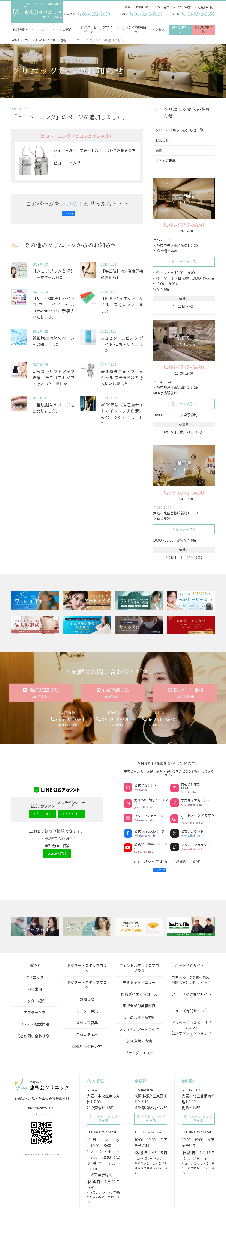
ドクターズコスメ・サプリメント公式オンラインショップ (191, 1024)
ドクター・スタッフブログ (87, 980)
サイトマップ (41, 1111)
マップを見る (184, 260)
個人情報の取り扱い (42, 1105)
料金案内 (65, 28)
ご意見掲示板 (87, 1030)
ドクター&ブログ (88, 28)
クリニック (43, 28)
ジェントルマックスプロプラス (139, 963)
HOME (34, 960)
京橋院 (140, 1077)
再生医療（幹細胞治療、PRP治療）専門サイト (191, 975)
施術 (158, 149)
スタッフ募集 (87, 1018)
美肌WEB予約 (203, 28)
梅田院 (188, 1077)
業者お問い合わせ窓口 (34, 1031)
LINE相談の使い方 (87, 1041)
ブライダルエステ (139, 1048)
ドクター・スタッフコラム (87, 963)
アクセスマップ (103, 1114)
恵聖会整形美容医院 (139, 1001)
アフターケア (111, 28)
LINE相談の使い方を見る (57, 835)
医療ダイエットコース (139, 989)
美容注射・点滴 (139, 1036)
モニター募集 (87, 1006)
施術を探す (20, 28)
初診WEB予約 (181, 28)
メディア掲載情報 (136, 28)
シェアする (68, 212)
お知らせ (162, 139)
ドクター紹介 (34, 996)
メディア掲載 (165, 159)
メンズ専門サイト (191, 1006)
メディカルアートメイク (139, 1024)
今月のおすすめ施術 (139, 1013)
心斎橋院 (95, 1077)
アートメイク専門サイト (191, 991)
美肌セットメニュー (139, 977)
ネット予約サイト (191, 960)
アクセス (158, 28)
